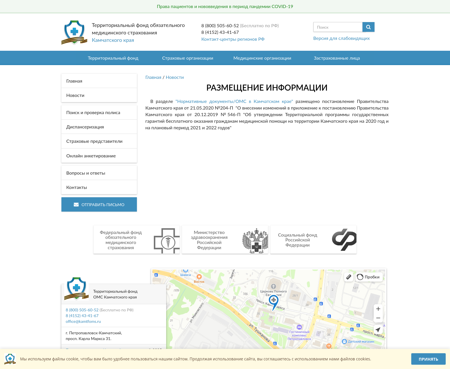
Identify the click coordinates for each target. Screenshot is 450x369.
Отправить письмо (99, 204)
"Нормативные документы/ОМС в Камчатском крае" (234, 101)
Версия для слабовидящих (341, 38)
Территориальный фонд (113, 57)
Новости (175, 77)
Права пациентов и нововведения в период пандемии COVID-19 (225, 6)
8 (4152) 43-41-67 (220, 32)
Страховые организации (187, 57)
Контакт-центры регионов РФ (233, 39)
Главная (154, 77)
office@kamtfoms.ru (83, 321)
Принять (428, 359)
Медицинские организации (262, 57)
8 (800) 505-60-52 (220, 25)
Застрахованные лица (337, 57)
